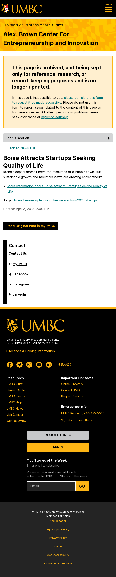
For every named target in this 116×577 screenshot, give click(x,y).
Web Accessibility (58, 555)
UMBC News (15, 408)
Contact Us (18, 253)
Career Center (16, 390)
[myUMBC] (63, 364)
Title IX (58, 546)
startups (91, 200)
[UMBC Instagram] (29, 364)
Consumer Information (58, 563)
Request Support (72, 396)
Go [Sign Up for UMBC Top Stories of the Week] (82, 486)
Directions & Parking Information (30, 351)
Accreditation (58, 520)
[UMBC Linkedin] (48, 364)
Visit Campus (15, 414)
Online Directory (72, 384)
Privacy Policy (58, 537)
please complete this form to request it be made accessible (57, 100)
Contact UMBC (71, 390)
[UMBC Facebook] (9, 364)
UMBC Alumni (15, 384)
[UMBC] (21, 9)
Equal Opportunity (58, 529)
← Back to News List (19, 148)
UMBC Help (14, 402)
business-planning (36, 200)
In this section (59, 138)
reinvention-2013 (71, 200)
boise (18, 200)
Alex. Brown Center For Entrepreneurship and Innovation (50, 38)
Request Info (58, 435)
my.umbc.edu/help (54, 117)
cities (54, 200)
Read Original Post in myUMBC (31, 226)
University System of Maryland (65, 511)
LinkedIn (19, 296)
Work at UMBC (16, 420)
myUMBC (20, 266)
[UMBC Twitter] (19, 364)
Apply (58, 447)
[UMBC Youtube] (39, 364)
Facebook (20, 276)
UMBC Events (16, 396)
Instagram (21, 286)
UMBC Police (70, 413)
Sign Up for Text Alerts (76, 420)
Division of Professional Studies (33, 25)
